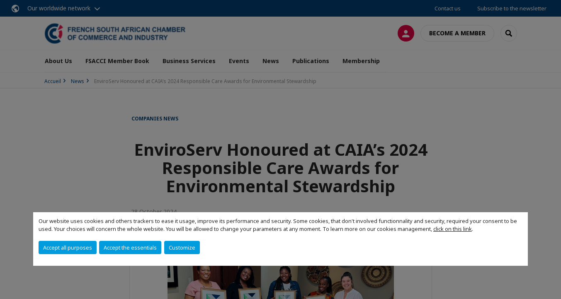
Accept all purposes (67, 247)
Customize (182, 247)
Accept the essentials (130, 247)
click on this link (452, 229)
